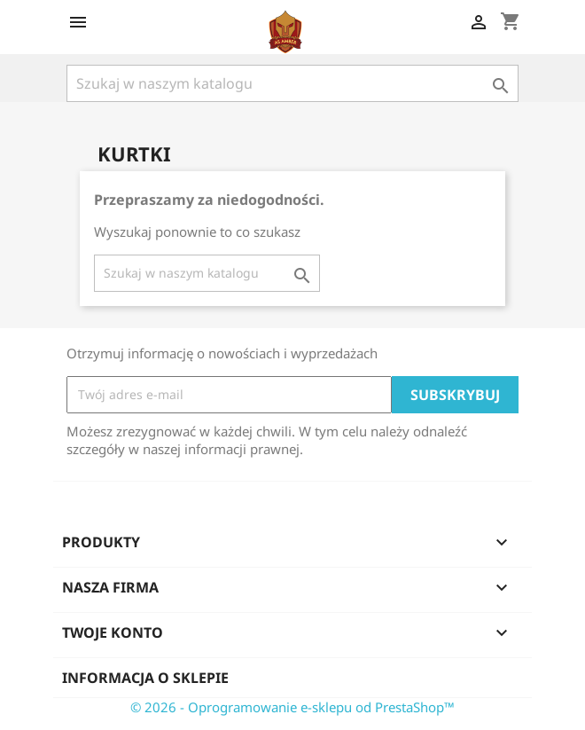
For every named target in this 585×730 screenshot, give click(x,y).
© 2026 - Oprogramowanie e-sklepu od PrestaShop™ (292, 707)
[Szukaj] (292, 83)
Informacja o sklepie (145, 677)
